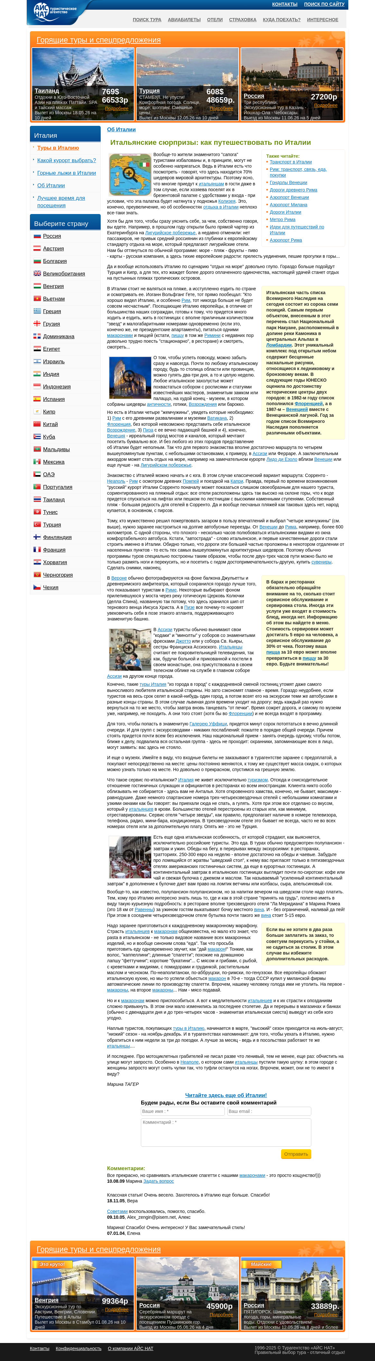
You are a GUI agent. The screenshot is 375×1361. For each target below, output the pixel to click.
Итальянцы (230, 646)
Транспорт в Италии (291, 161)
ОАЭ (49, 474)
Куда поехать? (282, 19)
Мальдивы (56, 449)
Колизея (226, 201)
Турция (52, 525)
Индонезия (57, 387)
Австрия (53, 249)
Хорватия (55, 562)
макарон (216, 949)
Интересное (322, 19)
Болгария (55, 261)
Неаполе (189, 1062)
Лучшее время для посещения (61, 202)
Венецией (297, 409)
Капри (237, 481)
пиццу (177, 335)
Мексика (54, 462)
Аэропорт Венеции (289, 197)
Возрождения (203, 404)
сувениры (321, 561)
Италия (186, 779)
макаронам (165, 931)
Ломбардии (279, 345)
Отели (215, 19)
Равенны (144, 909)
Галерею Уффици (208, 723)
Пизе (189, 607)
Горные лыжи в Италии (66, 173)
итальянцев (141, 809)
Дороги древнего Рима (293, 189)
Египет (51, 349)
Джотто (183, 641)
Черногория (58, 575)
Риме (171, 589)
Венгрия (53, 286)
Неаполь (116, 481)
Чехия (51, 587)
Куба (49, 437)
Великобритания (64, 274)
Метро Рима (283, 219)
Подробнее (117, 1309)
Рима (291, 526)
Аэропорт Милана (288, 204)
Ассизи (259, 453)
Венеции (323, 459)
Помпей (191, 481)
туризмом (258, 779)
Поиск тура (147, 19)
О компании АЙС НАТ (130, 1348)
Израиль (54, 362)
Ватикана (217, 418)
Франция (54, 550)
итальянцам (211, 183)
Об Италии (121, 129)
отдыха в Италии (220, 207)
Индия (51, 374)
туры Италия (153, 684)
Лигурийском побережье (166, 465)
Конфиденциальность (78, 1348)
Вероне (119, 578)
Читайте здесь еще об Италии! (226, 1095)
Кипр (49, 412)
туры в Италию (188, 1028)
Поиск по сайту (324, 4)
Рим (186, 300)
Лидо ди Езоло (282, 459)
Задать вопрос (158, 1181)
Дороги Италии (285, 212)
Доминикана (58, 336)
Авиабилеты (184, 19)
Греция (52, 311)
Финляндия (57, 537)
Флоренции (240, 713)
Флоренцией (309, 403)
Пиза (148, 430)
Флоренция (119, 424)
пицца (273, 652)
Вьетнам (54, 299)
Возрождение (121, 430)
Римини (213, 335)
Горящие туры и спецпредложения (99, 1249)
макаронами (120, 335)
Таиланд (54, 500)
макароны (117, 990)
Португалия (57, 487)
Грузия (51, 324)
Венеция (116, 435)
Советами (117, 1211)
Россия (52, 236)
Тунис (50, 512)
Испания (54, 399)
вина (259, 909)
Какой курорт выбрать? (66, 160)
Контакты (284, 4)
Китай (50, 424)
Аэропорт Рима (286, 240)
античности (159, 404)
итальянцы (118, 1046)
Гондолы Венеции (288, 182)
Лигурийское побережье (170, 232)
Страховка (243, 19)
